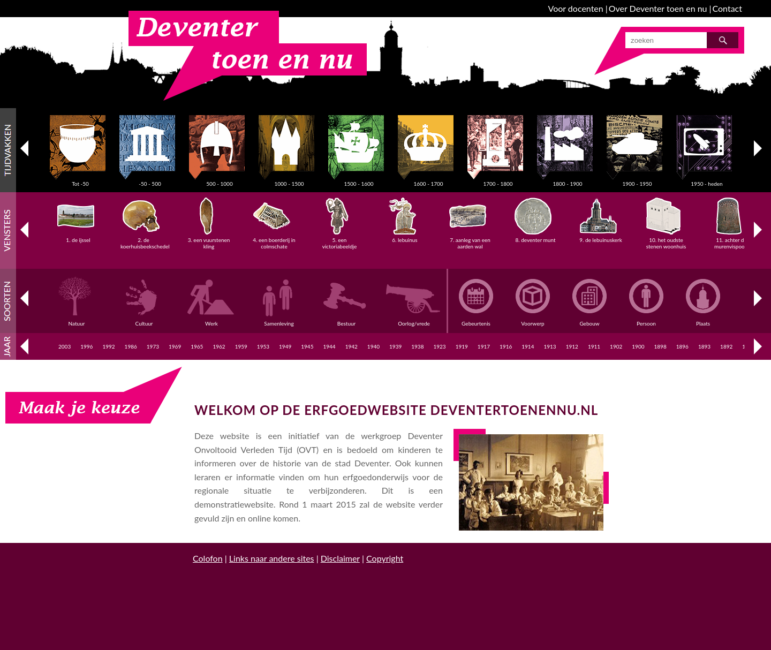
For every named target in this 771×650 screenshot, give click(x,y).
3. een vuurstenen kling (209, 240)
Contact (727, 8)
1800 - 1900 (567, 180)
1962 (219, 346)
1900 (638, 346)
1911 (594, 346)
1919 (462, 346)
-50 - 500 (150, 180)
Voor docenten (575, 8)
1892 (726, 346)
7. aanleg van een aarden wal (470, 240)
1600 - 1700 (428, 180)
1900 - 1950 (637, 180)
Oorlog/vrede (415, 320)
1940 (373, 346)
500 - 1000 (219, 180)
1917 (484, 346)
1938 (417, 346)
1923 (439, 346)
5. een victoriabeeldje (339, 240)
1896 (682, 346)
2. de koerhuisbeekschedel (145, 240)
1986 (131, 346)
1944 (329, 346)
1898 (660, 346)
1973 (153, 346)
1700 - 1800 (498, 180)
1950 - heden (707, 180)
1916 (506, 346)
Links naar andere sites (271, 558)
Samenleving (280, 320)
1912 (572, 346)
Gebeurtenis (476, 320)
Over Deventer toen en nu (658, 8)
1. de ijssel (78, 236)
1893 (704, 346)
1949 (285, 346)
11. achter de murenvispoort (731, 240)
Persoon (646, 320)
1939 (395, 346)
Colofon (208, 558)
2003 (64, 346)
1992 (108, 346)
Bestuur (348, 320)
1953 (263, 346)
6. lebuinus (405, 236)
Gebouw (589, 320)
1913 (549, 346)
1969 (175, 346)
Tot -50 (80, 180)
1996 (86, 346)
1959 (241, 346)
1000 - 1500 (289, 180)
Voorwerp (532, 320)
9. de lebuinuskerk (600, 236)
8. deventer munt (535, 236)
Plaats (703, 320)
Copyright (384, 558)
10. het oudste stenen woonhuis (666, 240)
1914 (527, 346)
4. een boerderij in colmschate (274, 240)
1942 (351, 346)
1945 (307, 346)
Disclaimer (340, 558)
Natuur (78, 320)
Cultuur (145, 320)
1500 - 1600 (359, 180)
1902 (616, 346)
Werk (213, 320)
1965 (197, 346)
